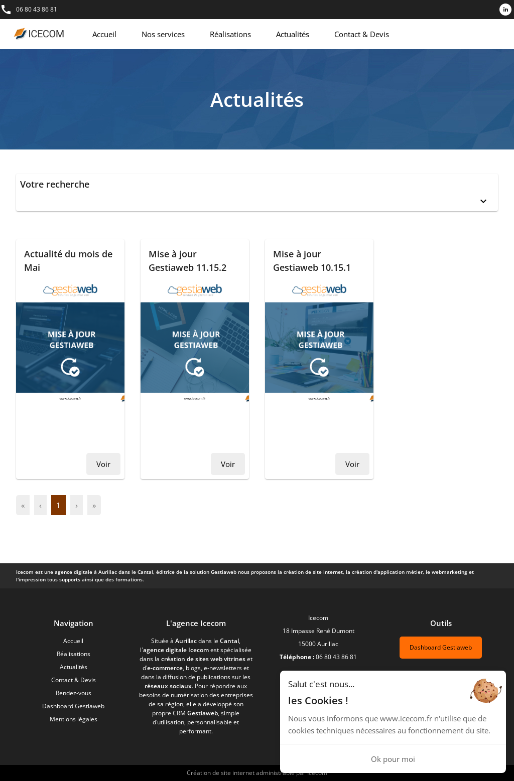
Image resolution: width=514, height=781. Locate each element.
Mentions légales (73, 719)
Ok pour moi (393, 759)
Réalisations (230, 34)
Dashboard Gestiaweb (73, 706)
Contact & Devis (361, 34)
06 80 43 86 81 (36, 9)
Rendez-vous (73, 693)
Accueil (104, 34)
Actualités (292, 34)
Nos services (163, 34)
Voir (103, 464)
